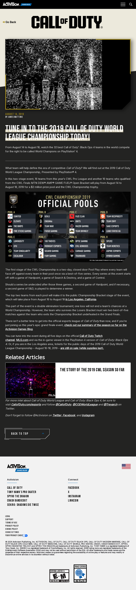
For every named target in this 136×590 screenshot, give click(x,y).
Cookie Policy (11, 529)
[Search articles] (130, 4)
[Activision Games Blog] (17, 4)
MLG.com (22, 340)
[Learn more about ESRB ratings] (59, 576)
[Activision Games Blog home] (18, 468)
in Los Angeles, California (81, 299)
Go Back (9, 22)
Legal (7, 516)
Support (9, 519)
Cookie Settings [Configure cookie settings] (12, 532)
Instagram (74, 496)
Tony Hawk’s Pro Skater (21, 492)
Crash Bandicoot (17, 500)
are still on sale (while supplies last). (82, 348)
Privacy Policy (12, 526)
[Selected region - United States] (126, 466)
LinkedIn (73, 500)
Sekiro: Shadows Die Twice (23, 505)
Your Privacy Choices (15, 535)
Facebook (73, 488)
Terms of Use (11, 522)
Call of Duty (15, 488)
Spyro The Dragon (18, 496)
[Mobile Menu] (122, 4)
